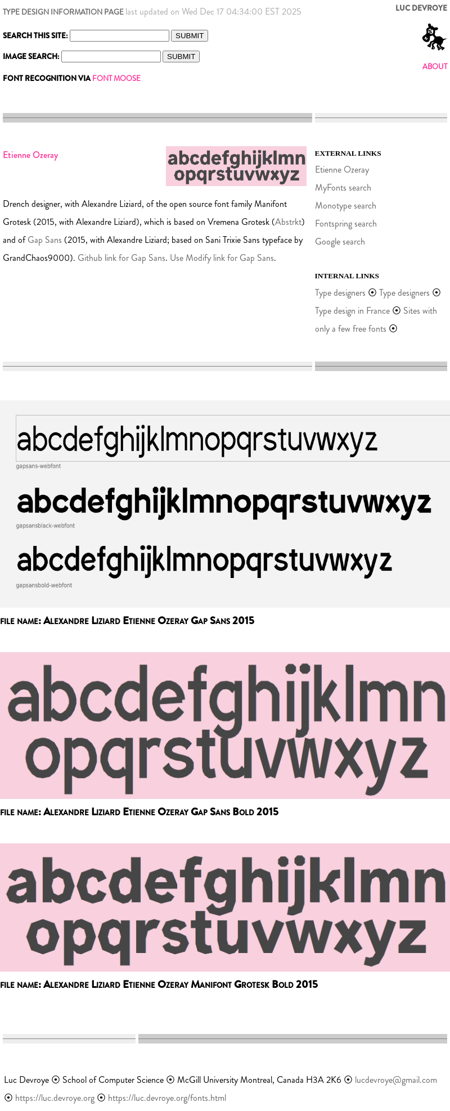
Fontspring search (346, 223)
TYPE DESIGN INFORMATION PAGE (63, 12)
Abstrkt (288, 221)
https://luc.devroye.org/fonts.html (167, 1097)
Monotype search (345, 205)
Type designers (340, 292)
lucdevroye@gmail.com (396, 1079)
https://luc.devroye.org (54, 1097)
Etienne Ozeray (342, 169)
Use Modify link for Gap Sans (222, 257)
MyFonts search (343, 187)
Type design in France (352, 310)
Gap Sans (45, 239)
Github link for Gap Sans (121, 257)
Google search (340, 241)
